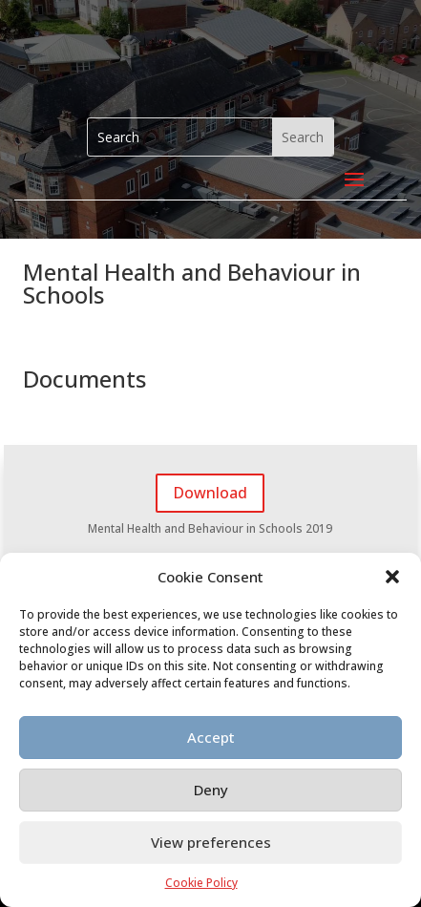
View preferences (211, 842)
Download (210, 492)
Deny (211, 789)
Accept (211, 737)
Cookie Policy (201, 883)
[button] (392, 576)
